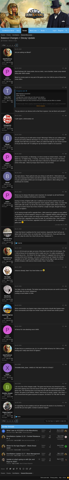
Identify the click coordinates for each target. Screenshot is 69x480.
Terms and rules (44, 477)
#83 (66, 87)
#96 (66, 364)
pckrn (7, 78)
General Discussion (26, 432)
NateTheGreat (7, 59)
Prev (4, 45)
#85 (66, 134)
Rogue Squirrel (7, 412)
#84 (66, 115)
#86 (66, 153)
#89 (66, 229)
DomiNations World (8, 30)
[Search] (66, 30)
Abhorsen (8, 463)
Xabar (7, 374)
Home (64, 477)
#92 (66, 286)
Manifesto (7, 296)
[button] (38, 30)
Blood (28, 52)
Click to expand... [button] (41, 106)
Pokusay (60, 447)
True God (7, 97)
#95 (66, 345)
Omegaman (7, 125)
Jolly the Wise (7, 238)
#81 (66, 49)
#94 (66, 326)
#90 (66, 248)
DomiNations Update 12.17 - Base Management (22, 454)
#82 (66, 68)
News (18, 30)
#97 (66, 383)
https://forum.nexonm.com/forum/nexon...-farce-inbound (31, 98)
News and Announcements (27, 440)
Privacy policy (54, 477)
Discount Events (25, 450)
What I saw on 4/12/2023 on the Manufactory (21, 430)
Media (43, 30)
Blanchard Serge (10, 432)
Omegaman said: (20, 91)
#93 (66, 305)
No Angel (7, 277)
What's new (33, 30)
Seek (61, 460)
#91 (66, 267)
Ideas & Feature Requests (25, 463)
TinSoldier (5, 40)
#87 (66, 172)
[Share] (63, 49)
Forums (25, 30)
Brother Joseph (7, 393)
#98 (66, 402)
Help (60, 477)
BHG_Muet (24, 367)
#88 (66, 191)
